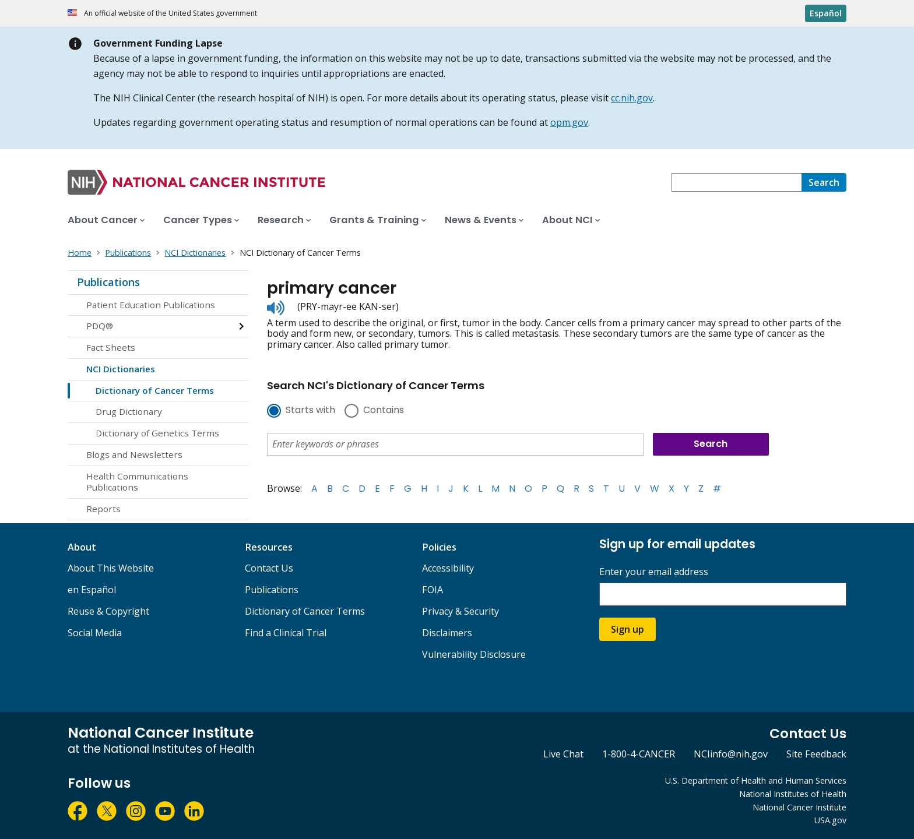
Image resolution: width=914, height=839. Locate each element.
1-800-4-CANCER (638, 754)
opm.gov (569, 122)
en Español (92, 589)
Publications (108, 282)
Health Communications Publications (137, 481)
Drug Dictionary (129, 411)
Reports (103, 508)
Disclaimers (447, 632)
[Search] (823, 182)
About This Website (111, 568)
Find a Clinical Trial (285, 632)
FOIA (432, 589)
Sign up (627, 629)
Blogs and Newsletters (134, 454)
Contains (383, 411)
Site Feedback (816, 754)
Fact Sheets (110, 347)
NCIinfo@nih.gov (731, 754)
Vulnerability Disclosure (474, 654)
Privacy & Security (460, 611)
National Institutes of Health (792, 793)
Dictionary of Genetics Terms (157, 433)
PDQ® (99, 326)
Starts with (310, 411)
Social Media (95, 632)
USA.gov (830, 820)
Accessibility (448, 568)
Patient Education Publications (150, 305)
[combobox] (736, 182)
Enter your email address (653, 572)
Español (826, 13)
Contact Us (269, 568)
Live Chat (563, 754)
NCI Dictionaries (120, 369)
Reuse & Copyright (108, 611)
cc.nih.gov (632, 97)
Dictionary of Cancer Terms (155, 390)
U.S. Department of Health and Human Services (755, 780)
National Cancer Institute (799, 807)
